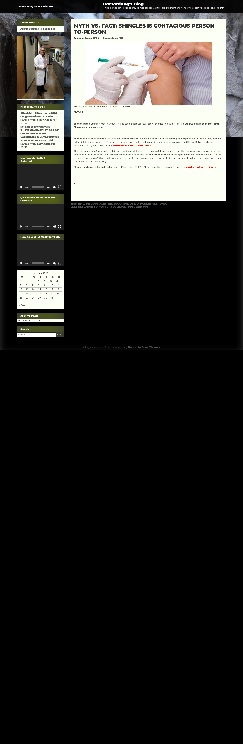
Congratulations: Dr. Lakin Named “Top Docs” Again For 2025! (38, 120)
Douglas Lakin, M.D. (113, 38)
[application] (40, 177)
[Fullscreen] (59, 187)
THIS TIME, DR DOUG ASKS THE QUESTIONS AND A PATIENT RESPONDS (119, 203)
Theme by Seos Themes (144, 347)
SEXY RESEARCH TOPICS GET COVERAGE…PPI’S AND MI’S (110, 206)
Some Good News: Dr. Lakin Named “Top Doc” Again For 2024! (37, 144)
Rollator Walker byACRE (35, 126)
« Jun (22, 305)
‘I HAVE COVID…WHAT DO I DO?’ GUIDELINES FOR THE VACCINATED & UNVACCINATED (40, 133)
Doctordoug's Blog (123, 3)
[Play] (21, 187)
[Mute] (54, 187)
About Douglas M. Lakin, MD (36, 6)
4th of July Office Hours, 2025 (38, 113)
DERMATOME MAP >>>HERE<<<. (132, 145)
